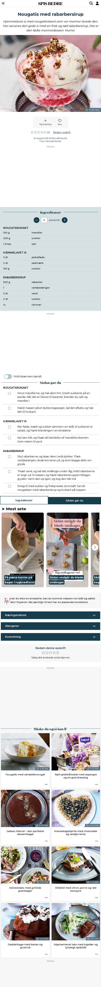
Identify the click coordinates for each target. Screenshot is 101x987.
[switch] (8, 376)
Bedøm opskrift (62, 132)
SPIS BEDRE (50, 3)
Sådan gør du (74, 500)
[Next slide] (95, 547)
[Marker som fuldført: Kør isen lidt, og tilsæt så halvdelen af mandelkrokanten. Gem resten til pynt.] (9, 438)
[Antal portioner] (44, 220)
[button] (23, 550)
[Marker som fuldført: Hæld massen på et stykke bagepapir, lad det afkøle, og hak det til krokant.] (9, 408)
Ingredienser (24, 500)
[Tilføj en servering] (64, 220)
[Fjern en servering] (36, 220)
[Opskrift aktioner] (46, 784)
